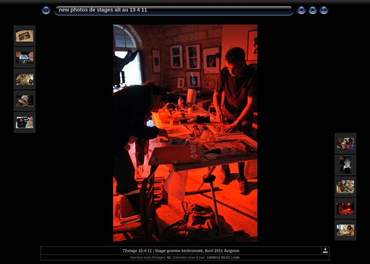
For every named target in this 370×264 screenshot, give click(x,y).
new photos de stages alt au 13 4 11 (103, 10)
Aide (236, 257)
